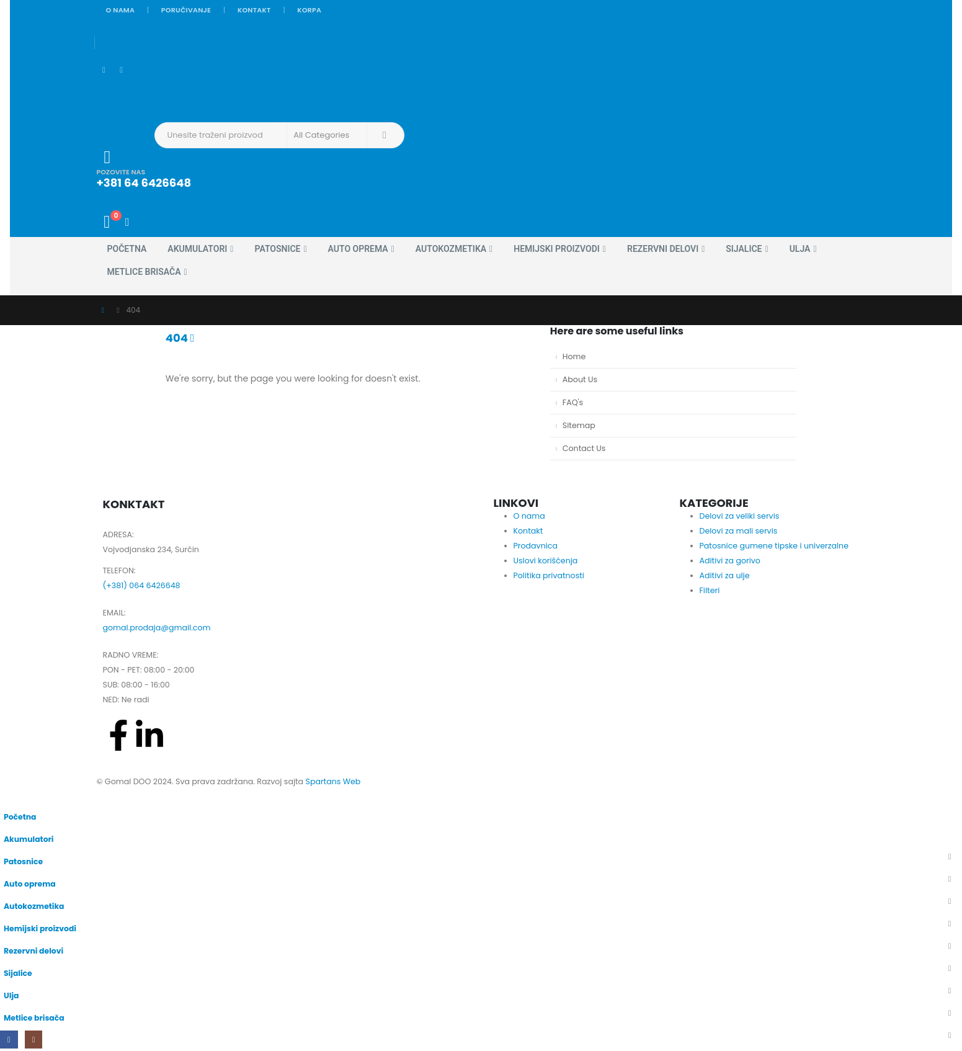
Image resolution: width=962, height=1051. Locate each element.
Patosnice (277, 249)
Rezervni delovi (662, 249)
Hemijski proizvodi (557, 249)
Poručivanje (186, 10)
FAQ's (573, 402)
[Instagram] (122, 71)
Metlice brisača (144, 272)
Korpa (309, 10)
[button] (7, 796)
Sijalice (744, 249)
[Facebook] (104, 71)
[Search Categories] (327, 135)
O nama (120, 10)
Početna (127, 249)
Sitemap (579, 425)
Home (574, 356)
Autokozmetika (451, 249)
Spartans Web (332, 781)
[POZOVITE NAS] (386, 168)
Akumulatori (197, 249)
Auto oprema (358, 249)
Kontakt (254, 10)
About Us (580, 379)
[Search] (384, 135)
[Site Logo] (131, 94)
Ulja (800, 249)
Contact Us (584, 448)
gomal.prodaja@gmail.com (157, 627)
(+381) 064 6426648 (141, 585)
